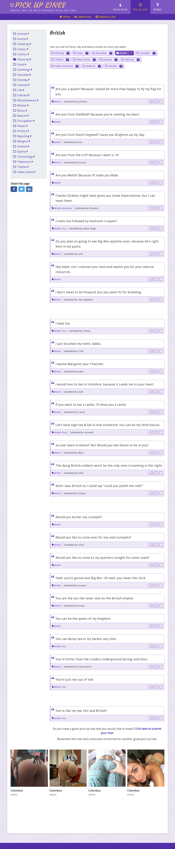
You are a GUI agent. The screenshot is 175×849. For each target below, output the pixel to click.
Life (20, 90)
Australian (104, 53)
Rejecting (24, 136)
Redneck (93, 66)
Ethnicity (24, 59)
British (126, 53)
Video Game (26, 172)
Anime (22, 39)
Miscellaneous (27, 100)
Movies (23, 105)
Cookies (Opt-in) (127, 838)
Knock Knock (120, 7)
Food (21, 64)
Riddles (157, 7)
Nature (23, 116)
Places (22, 126)
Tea (64, 228)
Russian (115, 66)
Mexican (132, 59)
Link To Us (32, 838)
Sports (22, 151)
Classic (22, 49)
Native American (67, 66)
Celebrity (24, 44)
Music (22, 110)
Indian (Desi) (86, 59)
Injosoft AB (43, 832)
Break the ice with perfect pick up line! (44, 10)
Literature (67, 208)
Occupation (26, 121)
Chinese (62, 59)
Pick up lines (40, 5)
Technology (26, 157)
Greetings (24, 69)
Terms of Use (102, 838)
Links (15, 838)
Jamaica (110, 59)
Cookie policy (54, 838)
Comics (23, 54)
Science (23, 146)
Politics (23, 131)
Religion (23, 141)
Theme (23, 167)
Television (25, 162)
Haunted (24, 75)
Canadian (148, 53)
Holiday (23, 80)
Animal (23, 34)
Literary (23, 95)
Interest (23, 85)
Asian (83, 53)
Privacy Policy (78, 838)
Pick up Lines (140, 7)
